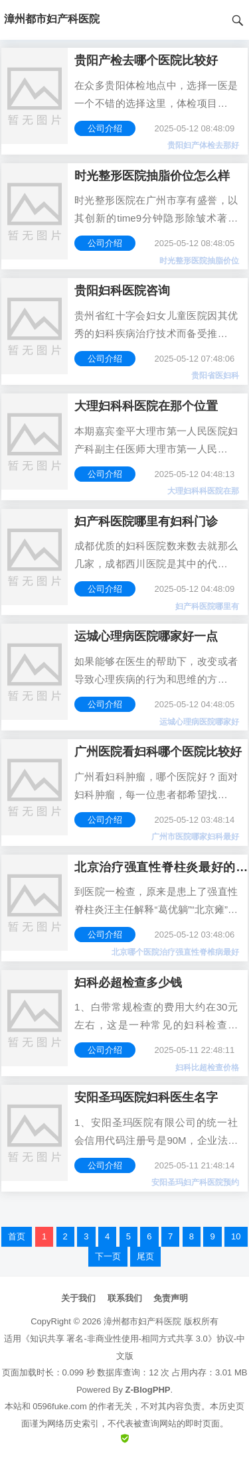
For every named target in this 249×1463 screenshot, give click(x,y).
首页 (16, 1236)
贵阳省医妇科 (215, 375)
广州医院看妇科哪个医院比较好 (158, 751)
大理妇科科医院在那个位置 (146, 406)
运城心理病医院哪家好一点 (146, 636)
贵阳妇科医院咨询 (122, 290)
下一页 (108, 1256)
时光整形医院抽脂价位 (199, 260)
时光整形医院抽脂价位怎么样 (152, 175)
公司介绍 (105, 128)
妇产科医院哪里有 (207, 606)
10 (235, 1236)
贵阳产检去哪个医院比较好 (146, 60)
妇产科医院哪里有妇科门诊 (146, 521)
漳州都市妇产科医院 (142, 1321)
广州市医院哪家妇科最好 (195, 836)
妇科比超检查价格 (207, 1067)
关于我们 (78, 1298)
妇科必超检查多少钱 (128, 982)
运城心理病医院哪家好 (199, 722)
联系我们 (125, 1298)
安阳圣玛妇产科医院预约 (195, 1182)
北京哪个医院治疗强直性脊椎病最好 (175, 952)
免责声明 (170, 1298)
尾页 (145, 1256)
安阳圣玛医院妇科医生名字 (146, 1097)
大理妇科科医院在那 (203, 491)
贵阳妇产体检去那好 (203, 145)
